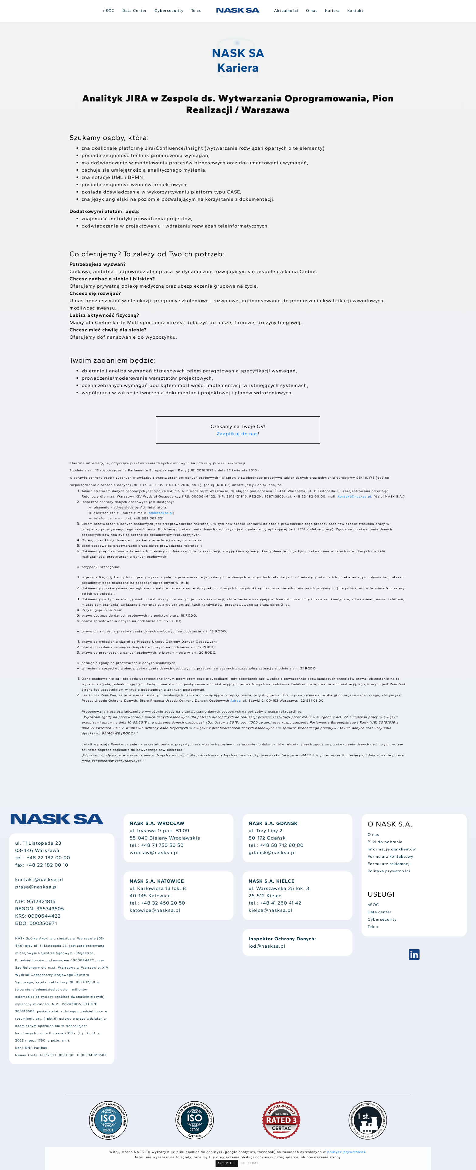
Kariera (332, 10)
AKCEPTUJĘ (226, 1163)
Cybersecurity (169, 10)
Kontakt (355, 10)
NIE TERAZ (249, 1163)
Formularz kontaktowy (390, 856)
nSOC (109, 10)
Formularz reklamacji (389, 863)
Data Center (134, 10)
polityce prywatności (346, 1152)
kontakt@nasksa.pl (354, 496)
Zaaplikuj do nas (237, 433)
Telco (196, 10)
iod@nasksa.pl (160, 513)
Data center (380, 912)
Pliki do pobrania (385, 842)
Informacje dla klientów (392, 849)
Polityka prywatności (389, 871)
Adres (235, 701)
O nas (312, 10)
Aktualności (286, 10)
